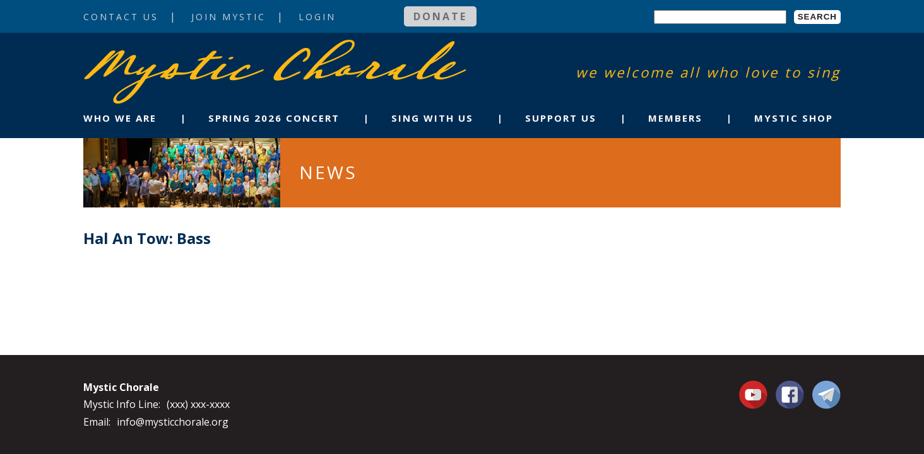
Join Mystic (228, 17)
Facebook (790, 387)
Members (675, 118)
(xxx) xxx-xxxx (198, 404)
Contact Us (120, 17)
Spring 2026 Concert (274, 118)
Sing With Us (432, 118)
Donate (440, 16)
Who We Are (120, 118)
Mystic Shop (793, 118)
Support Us (560, 118)
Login (317, 17)
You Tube (754, 394)
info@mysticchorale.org (172, 422)
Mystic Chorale (155, 52)
